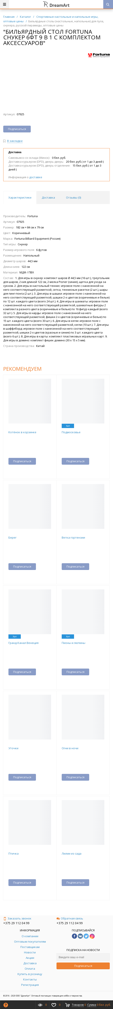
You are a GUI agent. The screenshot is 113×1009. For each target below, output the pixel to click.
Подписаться (83, 966)
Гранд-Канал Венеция (23, 643)
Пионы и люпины (73, 643)
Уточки (13, 748)
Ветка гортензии (73, 537)
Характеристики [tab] (19, 197)
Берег (12, 537)
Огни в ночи (70, 748)
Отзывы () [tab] (73, 197)
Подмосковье (71, 432)
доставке (35, 177)
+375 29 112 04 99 (16, 923)
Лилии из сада (71, 853)
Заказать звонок (17, 918)
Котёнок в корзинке (22, 432)
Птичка (13, 853)
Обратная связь (69, 918)
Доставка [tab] (48, 197)
